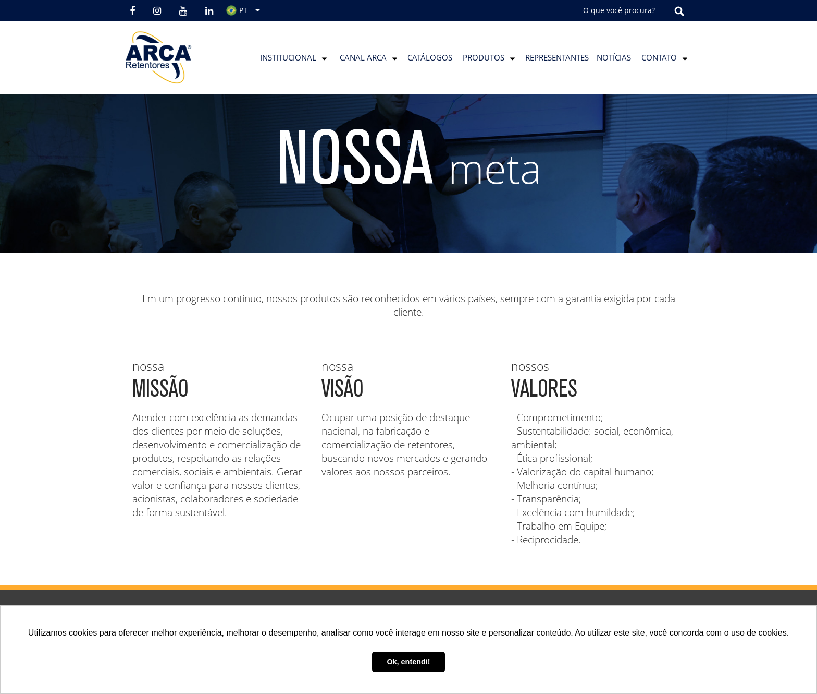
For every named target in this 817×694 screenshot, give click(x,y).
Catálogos (429, 57)
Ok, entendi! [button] (408, 661)
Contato (659, 57)
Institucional (288, 57)
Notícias (614, 57)
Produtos (483, 57)
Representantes (557, 57)
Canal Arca (363, 57)
